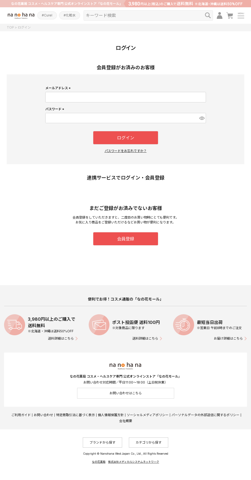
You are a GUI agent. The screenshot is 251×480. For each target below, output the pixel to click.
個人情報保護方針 (111, 415)
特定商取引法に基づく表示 (75, 415)
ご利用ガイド (21, 415)
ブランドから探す (102, 442)
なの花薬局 (98, 461)
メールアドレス (58, 88)
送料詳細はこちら (61, 338)
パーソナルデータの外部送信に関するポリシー (205, 415)
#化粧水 (69, 15)
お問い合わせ (43, 415)
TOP (10, 27)
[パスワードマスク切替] (202, 118)
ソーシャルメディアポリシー (148, 415)
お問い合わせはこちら (125, 393)
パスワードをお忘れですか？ (126, 151)
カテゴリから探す (148, 442)
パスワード (55, 109)
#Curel (47, 15)
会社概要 (125, 421)
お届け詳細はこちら (228, 338)
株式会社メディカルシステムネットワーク (133, 461)
